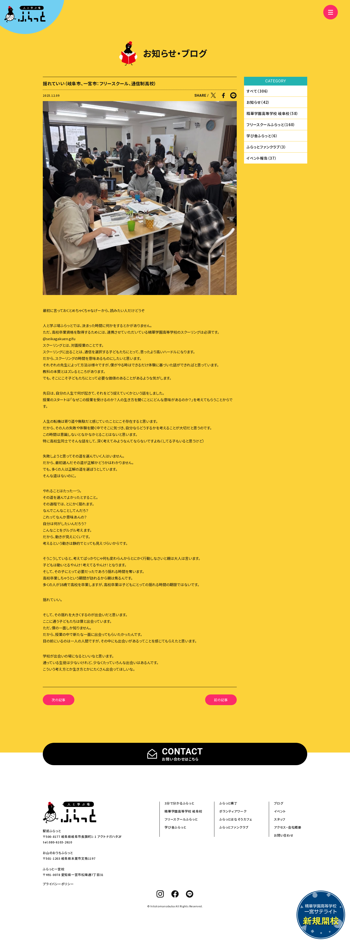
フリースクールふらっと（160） (270, 124)
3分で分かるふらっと (179, 803)
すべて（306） (257, 91)
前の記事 (221, 699)
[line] (189, 894)
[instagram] (160, 894)
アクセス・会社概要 (287, 827)
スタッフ (279, 819)
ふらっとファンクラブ (233, 827)
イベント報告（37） (261, 158)
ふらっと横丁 (228, 803)
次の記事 (59, 699)
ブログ (278, 803)
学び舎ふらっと (175, 827)
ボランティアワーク (233, 811)
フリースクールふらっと (181, 819)
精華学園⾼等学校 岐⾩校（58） (272, 113)
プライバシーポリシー (58, 884)
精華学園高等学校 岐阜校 (183, 811)
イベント (280, 811)
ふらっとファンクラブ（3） (266, 146)
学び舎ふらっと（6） (262, 135)
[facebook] (175, 894)
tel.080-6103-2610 (57, 842)
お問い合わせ (284, 835)
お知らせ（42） (258, 102)
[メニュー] (330, 12)
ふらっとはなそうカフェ (235, 819)
